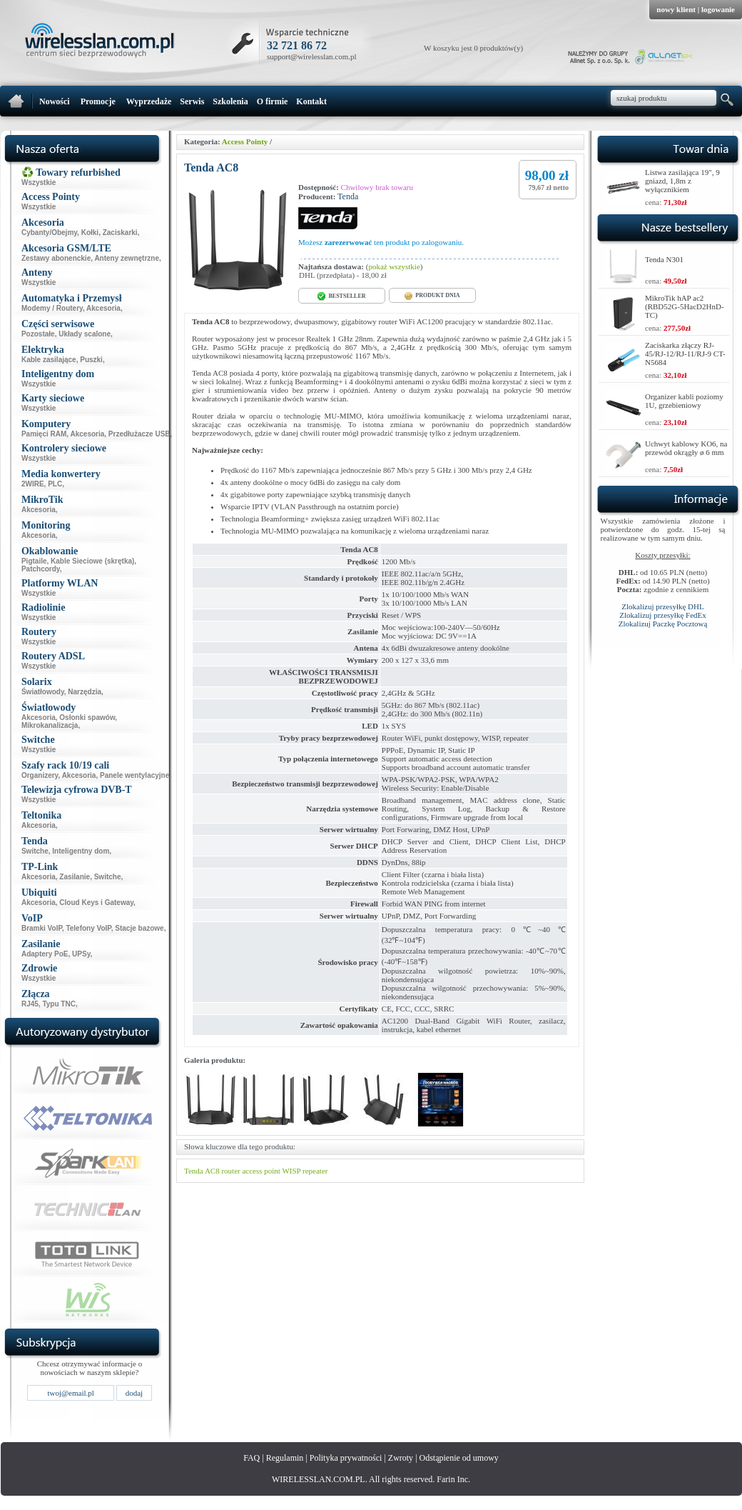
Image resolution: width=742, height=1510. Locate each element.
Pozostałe (38, 334)
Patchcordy (40, 569)
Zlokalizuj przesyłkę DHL (662, 606)
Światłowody (42, 692)
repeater (315, 1170)
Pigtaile (34, 561)
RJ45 (30, 1004)
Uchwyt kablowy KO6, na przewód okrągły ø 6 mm (686, 447)
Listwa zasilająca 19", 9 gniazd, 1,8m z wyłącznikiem (682, 181)
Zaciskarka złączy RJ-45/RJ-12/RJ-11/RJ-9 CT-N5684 (685, 353)
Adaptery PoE (44, 954)
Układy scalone (85, 334)
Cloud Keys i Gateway (96, 902)
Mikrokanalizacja (49, 725)
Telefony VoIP (88, 928)
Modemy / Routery (52, 308)
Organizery (40, 775)
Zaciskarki (120, 232)
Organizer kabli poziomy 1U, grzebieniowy (684, 400)
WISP (291, 1170)
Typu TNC (58, 1004)
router (230, 1170)
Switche (35, 851)
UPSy (81, 954)
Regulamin (285, 1458)
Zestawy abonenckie (56, 258)
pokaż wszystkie (394, 266)
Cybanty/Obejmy (49, 232)
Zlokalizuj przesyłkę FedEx (662, 615)
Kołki (89, 232)
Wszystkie (38, 182)
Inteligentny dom (80, 851)
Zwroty (400, 1458)
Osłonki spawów (87, 717)
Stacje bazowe (139, 928)
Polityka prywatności (346, 1458)
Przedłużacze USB (139, 434)
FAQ (251, 1458)
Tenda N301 (664, 259)
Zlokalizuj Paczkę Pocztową (663, 623)
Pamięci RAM (43, 434)
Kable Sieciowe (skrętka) (92, 561)
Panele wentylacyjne (134, 775)
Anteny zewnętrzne (126, 258)
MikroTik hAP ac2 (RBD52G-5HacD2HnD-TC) (684, 306)
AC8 (212, 1170)
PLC (55, 484)
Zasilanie (74, 877)
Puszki (91, 360)
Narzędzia (84, 692)
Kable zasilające (48, 360)
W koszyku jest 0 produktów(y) (473, 48)
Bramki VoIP (41, 928)
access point (261, 1170)
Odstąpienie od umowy (459, 1458)
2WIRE (32, 484)
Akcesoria (103, 308)
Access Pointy (245, 141)
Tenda (347, 196)
